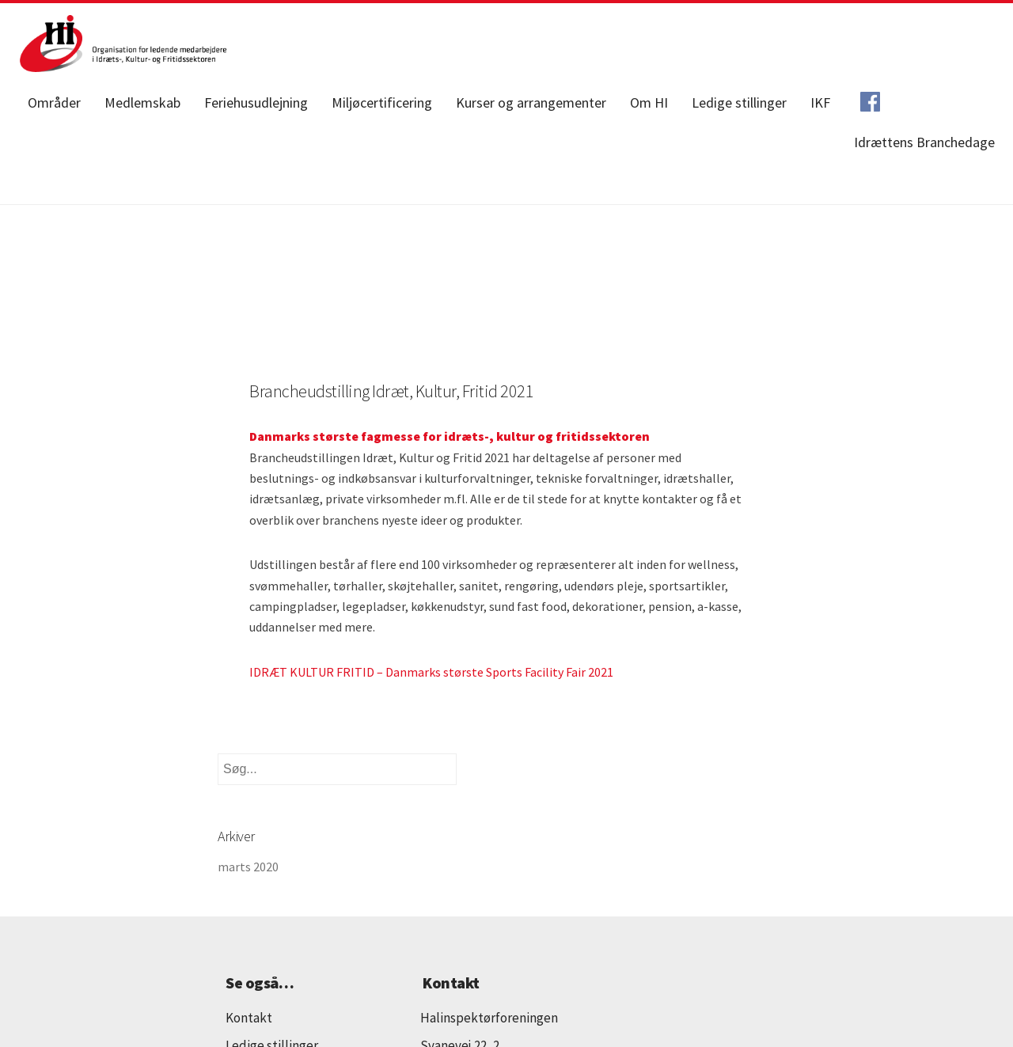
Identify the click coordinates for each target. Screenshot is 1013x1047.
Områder (54, 102)
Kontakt (249, 1017)
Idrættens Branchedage (924, 142)
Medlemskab (142, 102)
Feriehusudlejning (256, 102)
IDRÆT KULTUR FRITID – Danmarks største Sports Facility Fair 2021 (431, 672)
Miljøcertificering (382, 102)
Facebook (870, 102)
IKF (820, 102)
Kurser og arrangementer (531, 102)
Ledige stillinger (739, 102)
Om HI (649, 102)
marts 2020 (248, 866)
